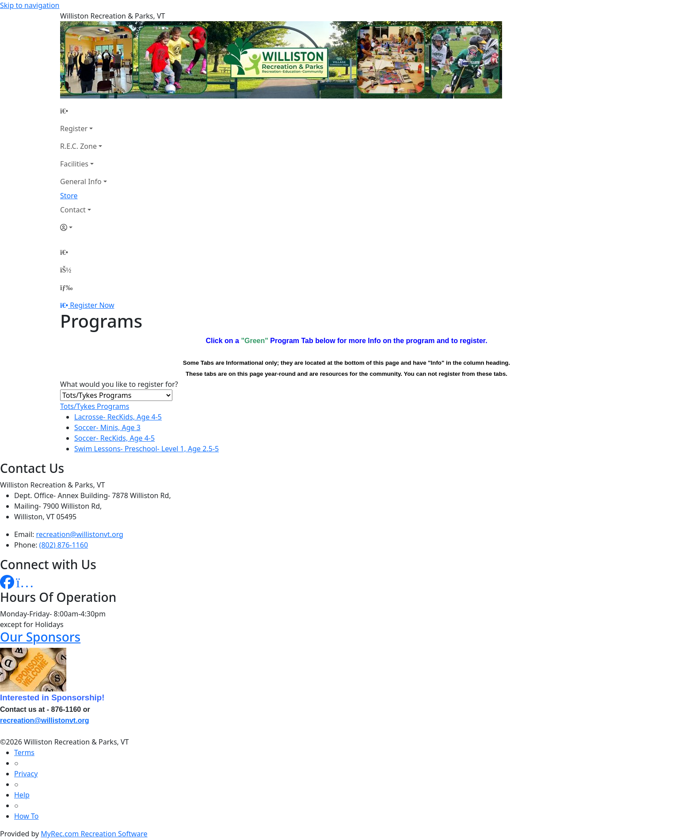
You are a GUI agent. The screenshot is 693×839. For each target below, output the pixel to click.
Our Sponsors (40, 636)
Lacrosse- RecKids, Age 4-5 (118, 417)
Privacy (26, 774)
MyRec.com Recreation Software (94, 834)
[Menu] (66, 287)
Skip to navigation (29, 5)
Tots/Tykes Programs (94, 406)
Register (74, 128)
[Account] (83, 227)
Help (22, 795)
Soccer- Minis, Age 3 (107, 427)
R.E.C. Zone (78, 146)
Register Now (92, 305)
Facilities (74, 164)
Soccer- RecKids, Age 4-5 (114, 438)
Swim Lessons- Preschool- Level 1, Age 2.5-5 (146, 449)
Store (69, 195)
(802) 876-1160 (63, 545)
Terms (24, 752)
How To (26, 816)
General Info (81, 181)
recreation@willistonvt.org (79, 534)
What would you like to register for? (119, 384)
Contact (73, 210)
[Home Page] (83, 111)
